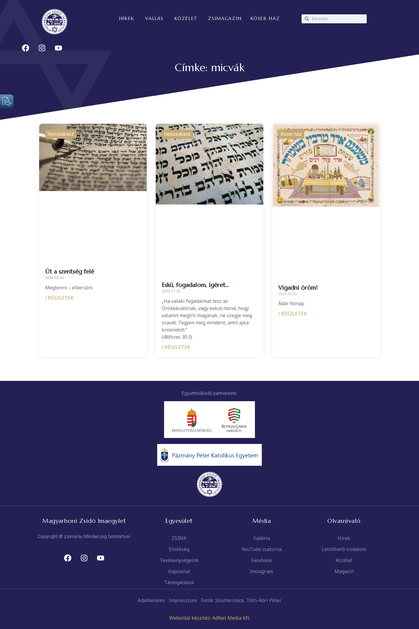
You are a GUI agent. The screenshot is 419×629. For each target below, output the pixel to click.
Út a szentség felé (69, 271)
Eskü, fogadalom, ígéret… (195, 285)
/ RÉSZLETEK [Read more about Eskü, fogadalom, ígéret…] (176, 347)
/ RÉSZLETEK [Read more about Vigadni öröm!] (292, 313)
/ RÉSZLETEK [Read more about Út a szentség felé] (59, 297)
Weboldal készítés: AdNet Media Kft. (209, 618)
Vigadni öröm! (297, 287)
